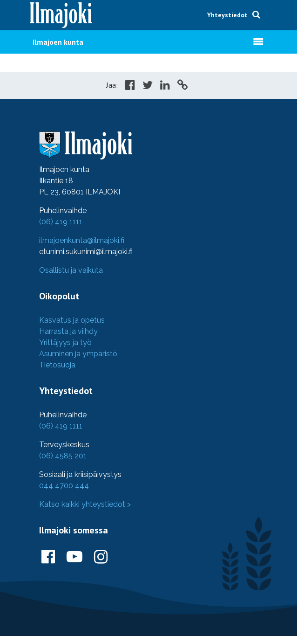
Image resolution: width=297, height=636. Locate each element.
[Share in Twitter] (147, 86)
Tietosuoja (57, 364)
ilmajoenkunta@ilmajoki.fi (81, 240)
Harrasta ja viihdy (68, 331)
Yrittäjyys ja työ (65, 342)
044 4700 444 (64, 485)
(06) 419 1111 (60, 221)
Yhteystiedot (227, 15)
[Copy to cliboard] (182, 86)
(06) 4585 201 (63, 455)
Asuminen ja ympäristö (78, 353)
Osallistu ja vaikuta (71, 270)
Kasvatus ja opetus (72, 320)
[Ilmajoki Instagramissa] (101, 557)
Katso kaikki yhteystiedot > (85, 504)
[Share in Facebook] (130, 86)
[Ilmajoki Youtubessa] (74, 557)
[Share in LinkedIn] (165, 86)
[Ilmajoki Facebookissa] (48, 557)
